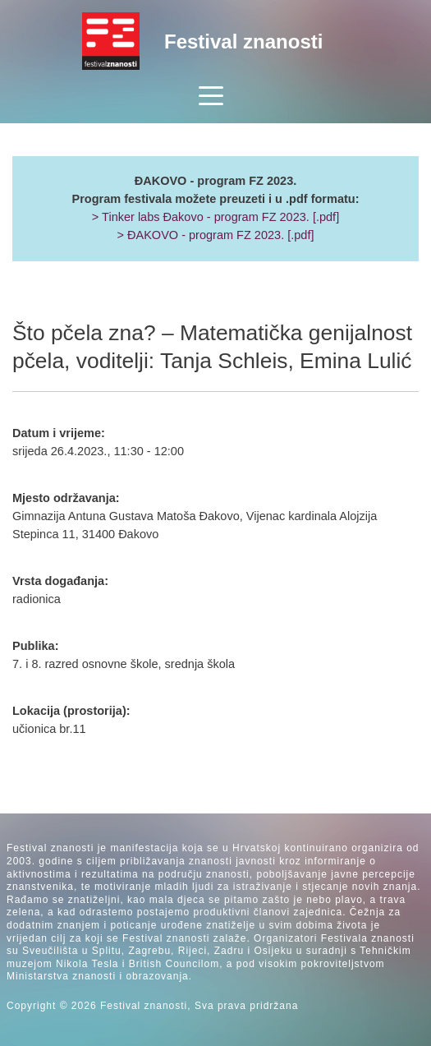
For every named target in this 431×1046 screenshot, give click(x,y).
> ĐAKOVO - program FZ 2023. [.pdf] (215, 235)
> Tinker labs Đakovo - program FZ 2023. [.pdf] (215, 216)
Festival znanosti (243, 41)
